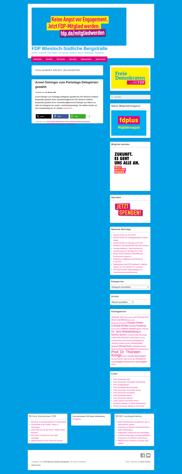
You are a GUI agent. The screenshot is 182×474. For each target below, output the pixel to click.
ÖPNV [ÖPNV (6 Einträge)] (113, 364)
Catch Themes (145, 462)
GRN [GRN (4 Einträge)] (124, 340)
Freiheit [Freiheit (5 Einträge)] (113, 338)
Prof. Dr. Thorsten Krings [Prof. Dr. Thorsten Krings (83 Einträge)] (125, 353)
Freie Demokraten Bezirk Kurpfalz (125, 387)
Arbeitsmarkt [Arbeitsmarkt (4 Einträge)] (128, 317)
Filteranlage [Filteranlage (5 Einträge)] (143, 335)
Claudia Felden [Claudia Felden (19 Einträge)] (135, 322)
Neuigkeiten (76, 419)
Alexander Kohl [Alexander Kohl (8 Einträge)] (117, 317)
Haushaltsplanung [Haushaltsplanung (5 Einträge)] (138, 340)
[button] (44, 116)
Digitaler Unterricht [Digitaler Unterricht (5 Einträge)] (142, 329)
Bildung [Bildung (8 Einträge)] (124, 320)
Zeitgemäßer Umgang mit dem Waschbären (134, 433)
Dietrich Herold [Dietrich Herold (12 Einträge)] (128, 328)
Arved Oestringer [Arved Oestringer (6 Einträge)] (138, 317)
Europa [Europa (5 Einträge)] (136, 335)
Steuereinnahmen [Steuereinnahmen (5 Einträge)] (117, 359)
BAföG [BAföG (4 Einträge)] (147, 317)
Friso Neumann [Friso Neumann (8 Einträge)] (123, 338)
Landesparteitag (71, 124)
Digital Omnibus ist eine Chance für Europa (46, 441)
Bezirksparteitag (52, 124)
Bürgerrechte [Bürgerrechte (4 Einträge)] (131, 320)
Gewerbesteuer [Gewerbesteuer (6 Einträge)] (116, 340)
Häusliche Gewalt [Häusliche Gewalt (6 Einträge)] (117, 343)
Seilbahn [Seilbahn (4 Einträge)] (124, 356)
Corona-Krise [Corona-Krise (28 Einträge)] (119, 325)
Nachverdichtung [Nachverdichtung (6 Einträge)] (142, 349)
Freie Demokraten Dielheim (123, 398)
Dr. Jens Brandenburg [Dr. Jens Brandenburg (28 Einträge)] (125, 331)
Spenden (73, 59)
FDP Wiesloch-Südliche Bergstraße (70, 48)
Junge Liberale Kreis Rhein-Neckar (126, 401)
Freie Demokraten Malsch (122, 395)
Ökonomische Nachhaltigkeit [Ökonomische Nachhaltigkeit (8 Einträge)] (135, 362)
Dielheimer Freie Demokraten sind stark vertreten (131, 246)
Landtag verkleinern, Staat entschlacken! (128, 248)
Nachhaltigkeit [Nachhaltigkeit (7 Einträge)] (130, 349)
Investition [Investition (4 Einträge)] (127, 343)
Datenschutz (86, 59)
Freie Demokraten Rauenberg (124, 393)
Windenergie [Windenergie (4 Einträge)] (131, 359)
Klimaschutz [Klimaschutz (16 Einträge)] (125, 346)
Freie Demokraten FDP (121, 379)
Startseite (37, 59)
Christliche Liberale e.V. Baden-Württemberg (129, 403)
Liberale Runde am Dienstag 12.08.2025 (128, 243)
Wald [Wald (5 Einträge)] (125, 359)
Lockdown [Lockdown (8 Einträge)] (136, 346)
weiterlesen (68, 108)
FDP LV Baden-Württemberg (55, 121)
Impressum (100, 59)
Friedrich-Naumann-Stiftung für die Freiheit (128, 406)
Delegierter (61, 124)
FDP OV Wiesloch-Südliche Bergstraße (77, 121)
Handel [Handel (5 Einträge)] (128, 340)
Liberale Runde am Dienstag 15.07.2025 (128, 251)
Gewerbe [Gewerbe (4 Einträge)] (142, 337)
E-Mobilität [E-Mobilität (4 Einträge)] (130, 335)
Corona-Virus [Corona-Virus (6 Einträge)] (116, 329)
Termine (49, 59)
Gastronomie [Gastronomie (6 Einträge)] (134, 338)
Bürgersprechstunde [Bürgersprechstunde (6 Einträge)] (118, 323)
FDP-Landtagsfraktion (121, 385)
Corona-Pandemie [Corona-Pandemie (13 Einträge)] (137, 326)
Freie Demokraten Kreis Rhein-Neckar (127, 390)
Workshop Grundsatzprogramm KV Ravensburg (48, 422)
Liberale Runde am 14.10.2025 (124, 235)
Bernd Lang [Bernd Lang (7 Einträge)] (115, 320)
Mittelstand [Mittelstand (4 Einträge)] (121, 349)
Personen (61, 59)
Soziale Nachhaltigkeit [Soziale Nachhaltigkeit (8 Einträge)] (137, 356)
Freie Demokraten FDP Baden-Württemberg (129, 382)
